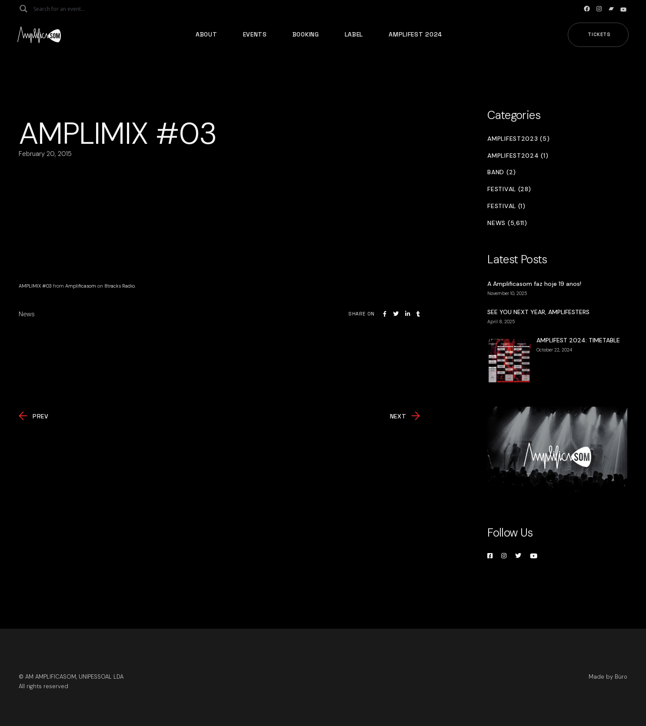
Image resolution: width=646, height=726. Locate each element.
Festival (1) (506, 206)
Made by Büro (608, 676)
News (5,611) (507, 223)
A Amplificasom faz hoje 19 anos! (534, 284)
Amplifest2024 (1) (517, 155)
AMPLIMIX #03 (35, 286)
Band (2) (501, 172)
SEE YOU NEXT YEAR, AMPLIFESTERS (538, 312)
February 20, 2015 (45, 153)
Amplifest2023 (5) (518, 139)
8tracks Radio (119, 286)
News (27, 314)
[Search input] (67, 9)
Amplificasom (80, 286)
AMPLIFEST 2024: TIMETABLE (578, 340)
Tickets (599, 34)
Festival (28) (509, 189)
